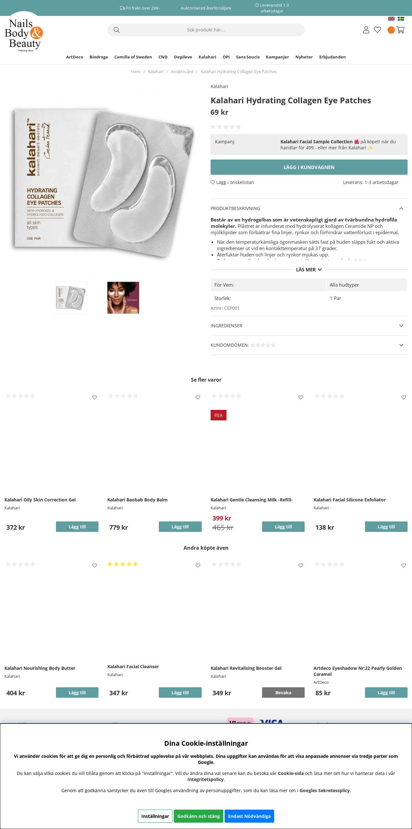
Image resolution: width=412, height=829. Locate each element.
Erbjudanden (332, 57)
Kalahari (207, 57)
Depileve (183, 57)
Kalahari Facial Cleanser (133, 666)
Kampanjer (277, 57)
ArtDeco (74, 57)
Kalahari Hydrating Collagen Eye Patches (239, 71)
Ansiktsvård (182, 71)
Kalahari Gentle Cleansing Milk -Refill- (252, 500)
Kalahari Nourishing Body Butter (39, 668)
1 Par (335, 298)
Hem (135, 71)
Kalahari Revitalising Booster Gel (246, 668)
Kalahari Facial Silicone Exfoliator (350, 500)
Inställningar (155, 816)
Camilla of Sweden (133, 57)
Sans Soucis (248, 57)
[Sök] (206, 30)
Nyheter (304, 57)
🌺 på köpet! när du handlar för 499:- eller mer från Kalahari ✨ (338, 145)
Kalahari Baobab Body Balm (137, 500)
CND (163, 57)
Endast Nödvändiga (249, 816)
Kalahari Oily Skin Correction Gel (40, 500)
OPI (226, 57)
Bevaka (283, 693)
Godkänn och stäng (198, 816)
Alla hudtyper (344, 285)
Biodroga (99, 57)
